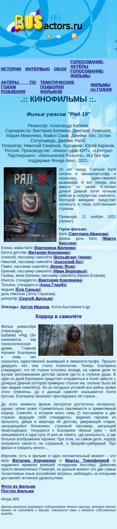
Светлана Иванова (88, 233)
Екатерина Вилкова (55, 247)
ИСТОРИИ (11, 69)
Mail (58, 36)
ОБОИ (60, 69)
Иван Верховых (70, 271)
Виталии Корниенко (34, 460)
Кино (45, 19)
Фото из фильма (18, 486)
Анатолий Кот (69, 261)
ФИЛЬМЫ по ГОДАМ (101, 87)
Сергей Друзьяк (36, 298)
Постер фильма (17, 491)
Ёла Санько (28, 289)
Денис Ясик (62, 266)
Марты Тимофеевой (87, 460)
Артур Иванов (34, 306)
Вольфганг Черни (72, 257)
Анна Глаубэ (53, 284)
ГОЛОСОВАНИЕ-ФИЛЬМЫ (87, 73)
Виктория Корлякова (60, 280)
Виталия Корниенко (49, 252)
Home (49, 36)
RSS (74, 35)
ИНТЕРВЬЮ (37, 69)
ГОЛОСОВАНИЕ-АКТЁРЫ (87, 64)
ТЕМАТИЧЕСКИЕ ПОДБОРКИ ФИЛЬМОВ (57, 87)
